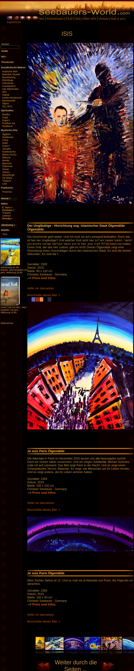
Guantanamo (8, 86)
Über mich (90, 18)
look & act (118, 18)
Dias (78, 18)
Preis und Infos (44, 278)
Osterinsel (7, 166)
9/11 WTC (7, 106)
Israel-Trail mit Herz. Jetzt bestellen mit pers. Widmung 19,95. (13, 310)
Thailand (6, 181)
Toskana (6, 213)
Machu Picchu (9, 154)
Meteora (6, 157)
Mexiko (5, 160)
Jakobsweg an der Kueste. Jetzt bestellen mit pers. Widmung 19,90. (14, 270)
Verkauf (104, 18)
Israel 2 (6, 146)
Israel (5, 143)
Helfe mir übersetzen (40, 288)
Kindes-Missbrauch (12, 97)
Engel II (6, 120)
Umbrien (6, 215)
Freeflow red (8, 123)
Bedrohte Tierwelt (11, 74)
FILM (69, 18)
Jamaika (6, 148)
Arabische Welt (9, 71)
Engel (5, 117)
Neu (41, 18)
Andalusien (7, 137)
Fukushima (7, 83)
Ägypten (6, 134)
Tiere (4, 234)
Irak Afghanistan (10, 89)
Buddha (6, 114)
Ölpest (5, 103)
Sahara (6, 172)
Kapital (5, 94)
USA (4, 183)
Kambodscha (9, 151)
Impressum (14, 22)
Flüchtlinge (7, 80)
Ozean (5, 169)
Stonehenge (8, 175)
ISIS (4, 92)
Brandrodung (8, 77)
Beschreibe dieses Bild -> (43, 295)
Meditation (7, 126)
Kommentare (55, 18)
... (62, 254)
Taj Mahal (7, 178)
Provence (7, 192)
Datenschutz (7, 323)
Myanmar (7, 163)
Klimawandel (8, 100)
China (5, 140)
